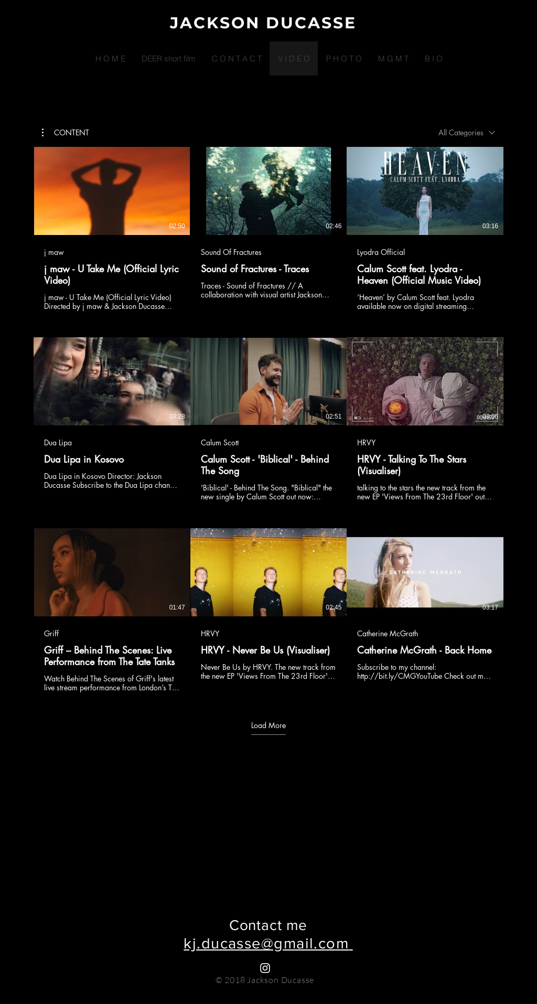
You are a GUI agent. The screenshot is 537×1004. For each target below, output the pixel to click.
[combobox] (466, 132)
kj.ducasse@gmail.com (266, 943)
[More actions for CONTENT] (65, 133)
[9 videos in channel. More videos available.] (268, 420)
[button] (65, 133)
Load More (268, 725)
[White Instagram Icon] (265, 968)
